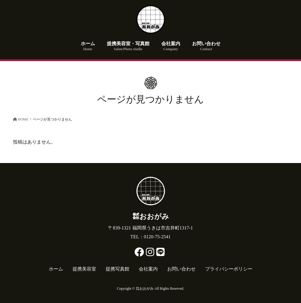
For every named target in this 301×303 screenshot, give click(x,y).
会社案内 (148, 268)
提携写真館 (117, 268)
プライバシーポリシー (228, 268)
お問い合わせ (181, 268)
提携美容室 (84, 268)
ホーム (56, 268)
